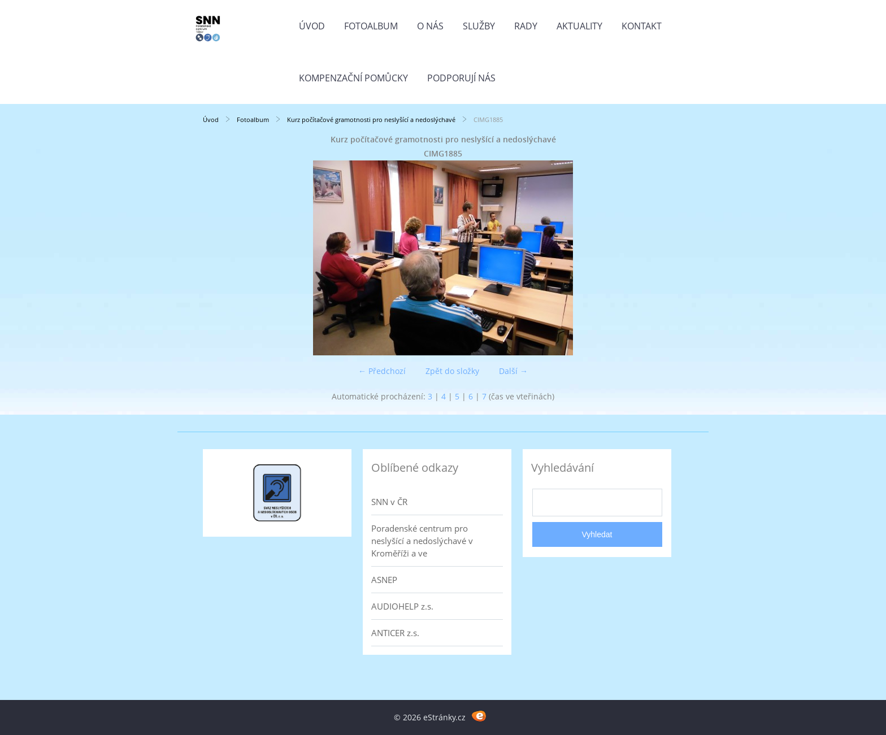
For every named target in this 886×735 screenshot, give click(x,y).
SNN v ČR (389, 501)
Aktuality (579, 26)
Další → (513, 371)
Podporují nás (461, 78)
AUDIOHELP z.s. (402, 606)
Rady (525, 26)
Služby (479, 26)
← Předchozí (382, 371)
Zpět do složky (452, 371)
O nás (430, 26)
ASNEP (384, 579)
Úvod (312, 26)
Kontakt (642, 26)
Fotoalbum (371, 26)
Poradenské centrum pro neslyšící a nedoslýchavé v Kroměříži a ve (422, 541)
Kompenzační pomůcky (353, 78)
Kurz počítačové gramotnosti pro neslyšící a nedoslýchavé (371, 119)
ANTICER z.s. (395, 632)
